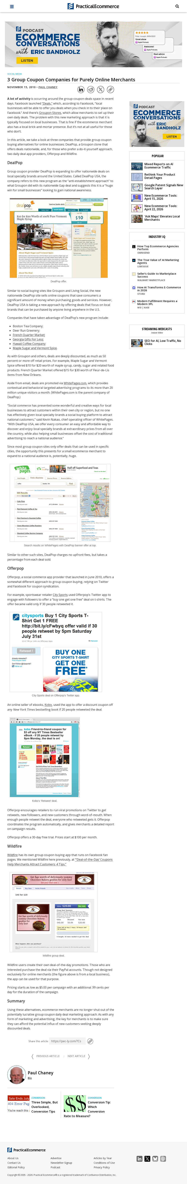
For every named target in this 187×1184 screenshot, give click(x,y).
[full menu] (11, 7)
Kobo (48, 705)
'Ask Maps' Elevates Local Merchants (155, 218)
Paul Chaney (48, 87)
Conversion (38, 1097)
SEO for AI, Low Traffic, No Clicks (156, 343)
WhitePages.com (75, 383)
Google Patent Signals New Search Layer (157, 187)
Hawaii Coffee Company (29, 344)
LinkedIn (141, 1159)
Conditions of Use (104, 1162)
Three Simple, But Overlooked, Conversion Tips (44, 1106)
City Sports (60, 595)
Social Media (14, 73)
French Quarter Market (29, 335)
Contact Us (14, 1162)
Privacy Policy (102, 1167)
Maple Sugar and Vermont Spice (35, 348)
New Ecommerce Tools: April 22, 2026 (154, 208)
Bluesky (157, 1159)
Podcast (55, 1167)
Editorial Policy (16, 1167)
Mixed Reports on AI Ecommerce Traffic (152, 166)
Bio (30, 1078)
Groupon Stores (50, 113)
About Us (12, 1158)
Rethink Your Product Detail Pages (153, 176)
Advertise (56, 1158)
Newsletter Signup (61, 1162)
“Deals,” (47, 103)
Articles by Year (103, 1158)
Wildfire (12, 855)
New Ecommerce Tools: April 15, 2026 (154, 197)
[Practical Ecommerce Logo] (93, 6)
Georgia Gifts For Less (28, 339)
